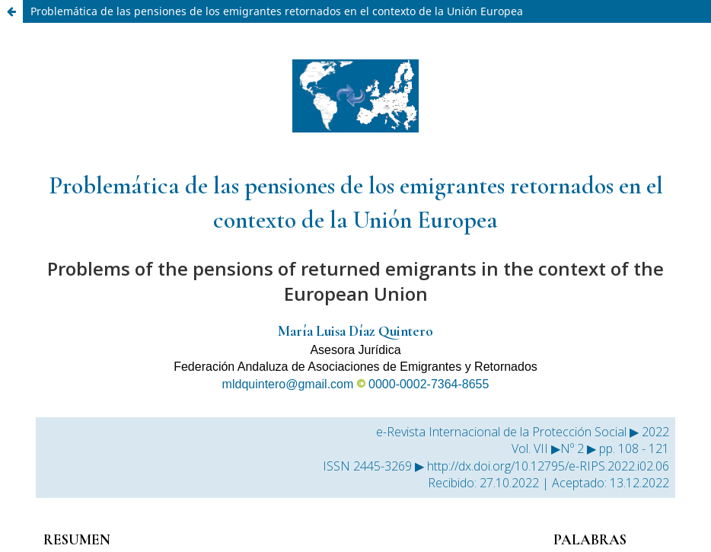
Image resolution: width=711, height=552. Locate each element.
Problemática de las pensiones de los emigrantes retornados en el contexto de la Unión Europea (276, 11)
